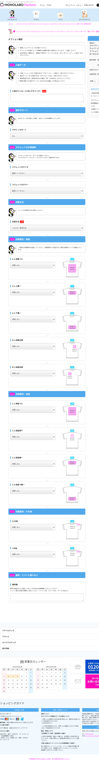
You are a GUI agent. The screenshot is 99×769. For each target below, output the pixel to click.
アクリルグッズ (12, 19)
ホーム (42, 5)
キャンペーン (70, 5)
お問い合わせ (89, 5)
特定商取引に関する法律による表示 (40, 759)
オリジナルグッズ (84, 19)
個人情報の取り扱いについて (61, 759)
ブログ (49, 5)
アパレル (36, 19)
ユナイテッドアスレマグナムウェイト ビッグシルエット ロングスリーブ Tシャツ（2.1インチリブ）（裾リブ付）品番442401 (53, 24)
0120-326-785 (89, 734)
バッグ (60, 19)
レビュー (79, 5)
